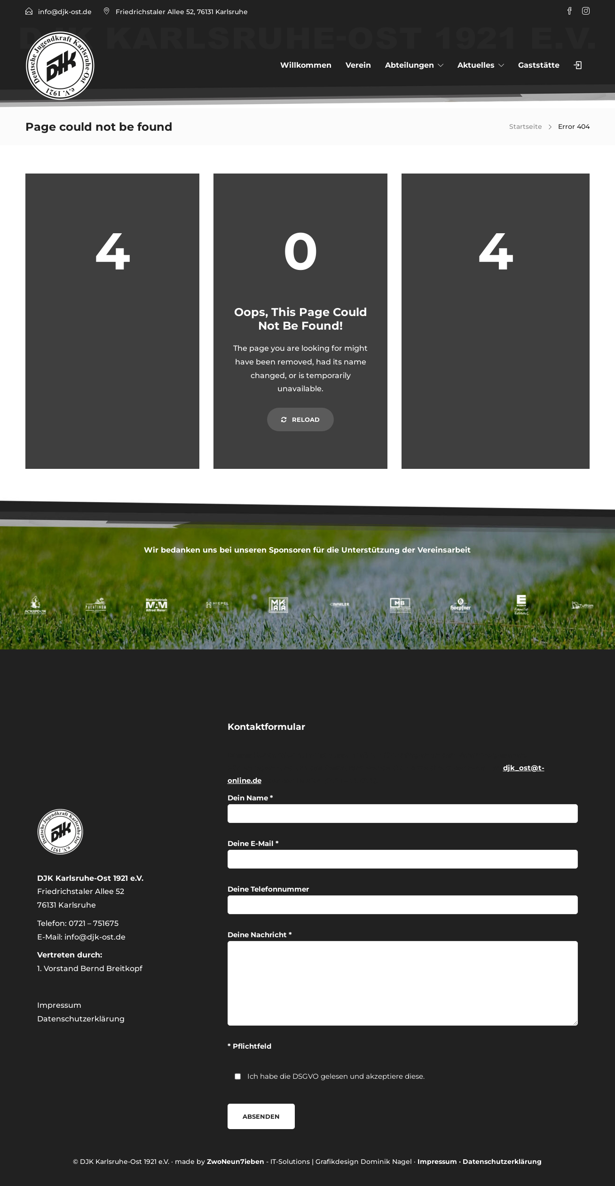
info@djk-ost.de (65, 12)
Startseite (525, 126)
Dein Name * (403, 808)
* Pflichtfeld (249, 1046)
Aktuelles (476, 65)
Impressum (59, 1005)
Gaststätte (539, 65)
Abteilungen (409, 65)
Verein (358, 65)
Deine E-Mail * (403, 854)
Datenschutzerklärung (81, 1018)
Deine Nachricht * (403, 978)
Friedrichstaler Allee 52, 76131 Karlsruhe (182, 12)
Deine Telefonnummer (403, 899)
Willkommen (305, 65)
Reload (300, 419)
